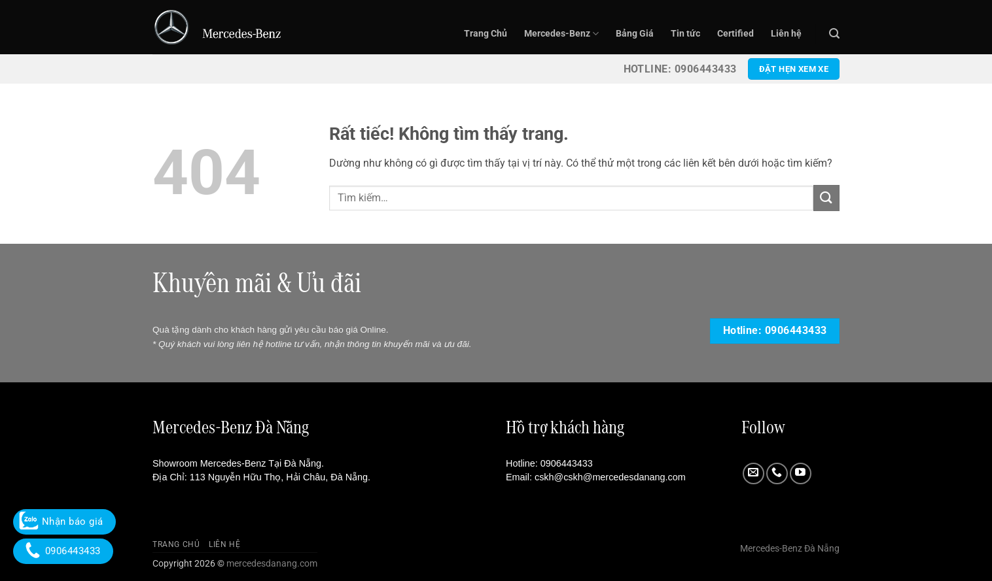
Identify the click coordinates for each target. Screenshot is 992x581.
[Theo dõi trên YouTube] (800, 473)
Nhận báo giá (64, 521)
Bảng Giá (635, 33)
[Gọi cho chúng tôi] (777, 473)
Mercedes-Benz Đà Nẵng (790, 548)
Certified (735, 33)
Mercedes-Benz (561, 33)
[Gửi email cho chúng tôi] (753, 473)
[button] (834, 33)
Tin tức (685, 33)
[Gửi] (826, 197)
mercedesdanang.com (270, 563)
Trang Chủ (485, 33)
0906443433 (566, 463)
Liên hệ (786, 33)
